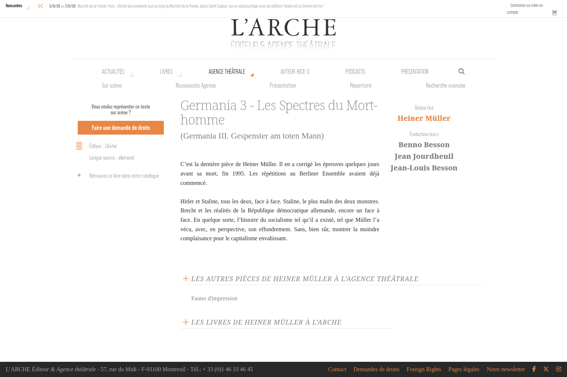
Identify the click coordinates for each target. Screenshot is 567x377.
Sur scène (112, 85)
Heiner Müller (424, 118)
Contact (337, 369)
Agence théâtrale (227, 71)
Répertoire (361, 85)
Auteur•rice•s (295, 71)
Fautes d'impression (214, 298)
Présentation (283, 85)
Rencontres (14, 5)
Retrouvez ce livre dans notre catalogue (116, 175)
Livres (166, 71)
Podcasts (355, 71)
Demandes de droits (376, 369)
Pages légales (463, 369)
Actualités (113, 71)
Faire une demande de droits (121, 127)
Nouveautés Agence (196, 85)
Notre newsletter (506, 369)
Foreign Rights (424, 369)
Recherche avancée (445, 85)
